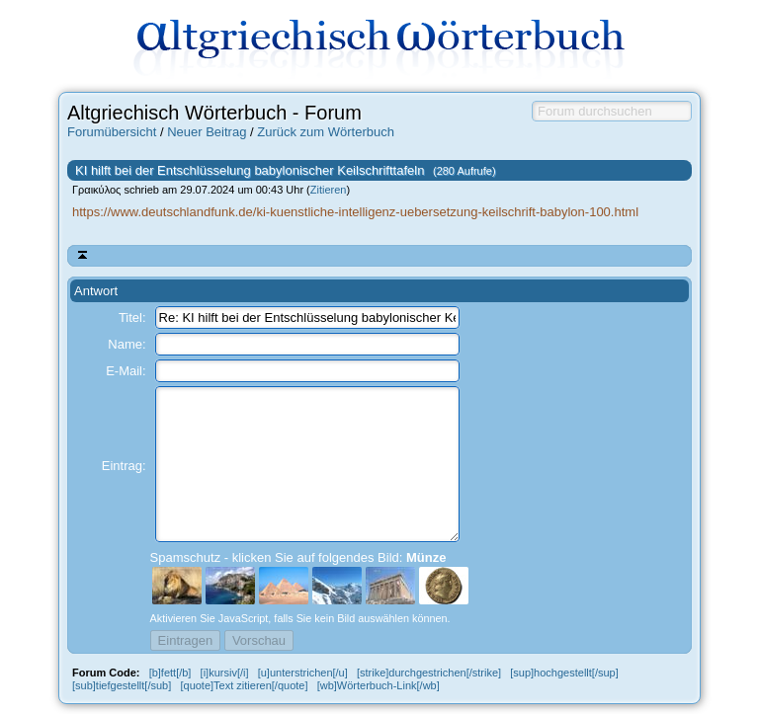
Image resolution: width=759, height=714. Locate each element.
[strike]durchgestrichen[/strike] (429, 672)
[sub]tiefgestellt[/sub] (121, 685)
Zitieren (328, 190)
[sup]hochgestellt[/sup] (564, 672)
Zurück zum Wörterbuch (325, 131)
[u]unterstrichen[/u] (303, 672)
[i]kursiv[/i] (225, 672)
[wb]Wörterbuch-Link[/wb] (378, 685)
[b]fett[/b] (170, 672)
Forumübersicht (111, 131)
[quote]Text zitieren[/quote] (243, 685)
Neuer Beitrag (206, 131)
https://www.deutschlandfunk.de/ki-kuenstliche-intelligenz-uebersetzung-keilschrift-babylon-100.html (355, 211)
